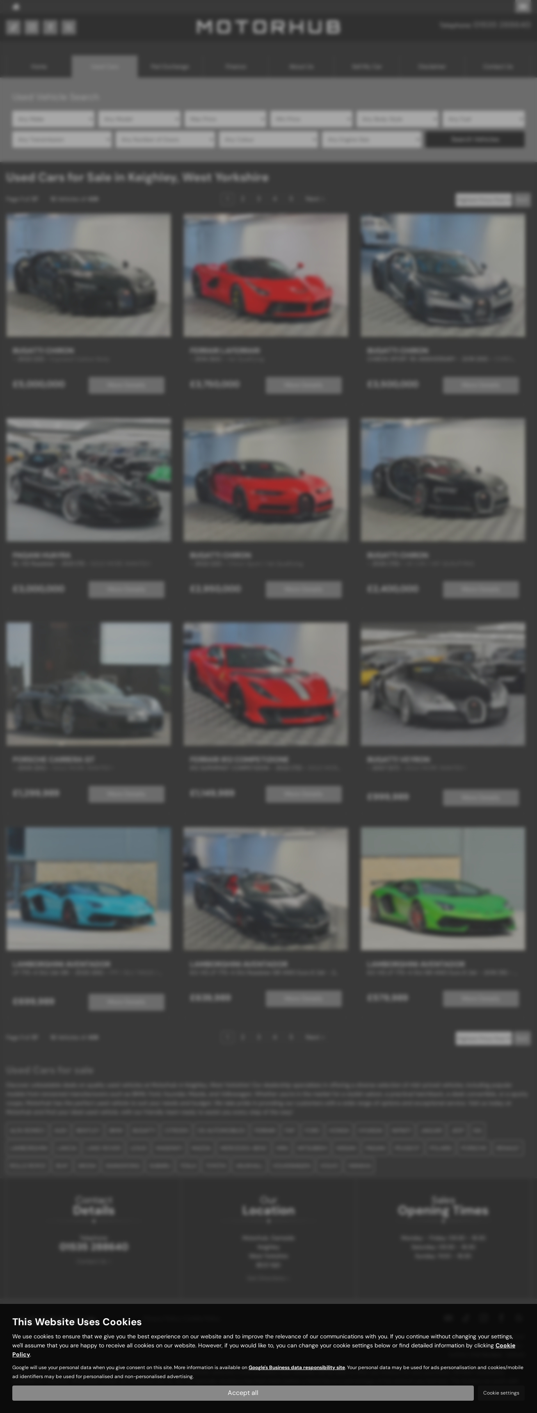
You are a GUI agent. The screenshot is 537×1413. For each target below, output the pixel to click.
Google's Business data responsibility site (297, 1368)
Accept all (243, 1392)
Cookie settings (501, 1393)
